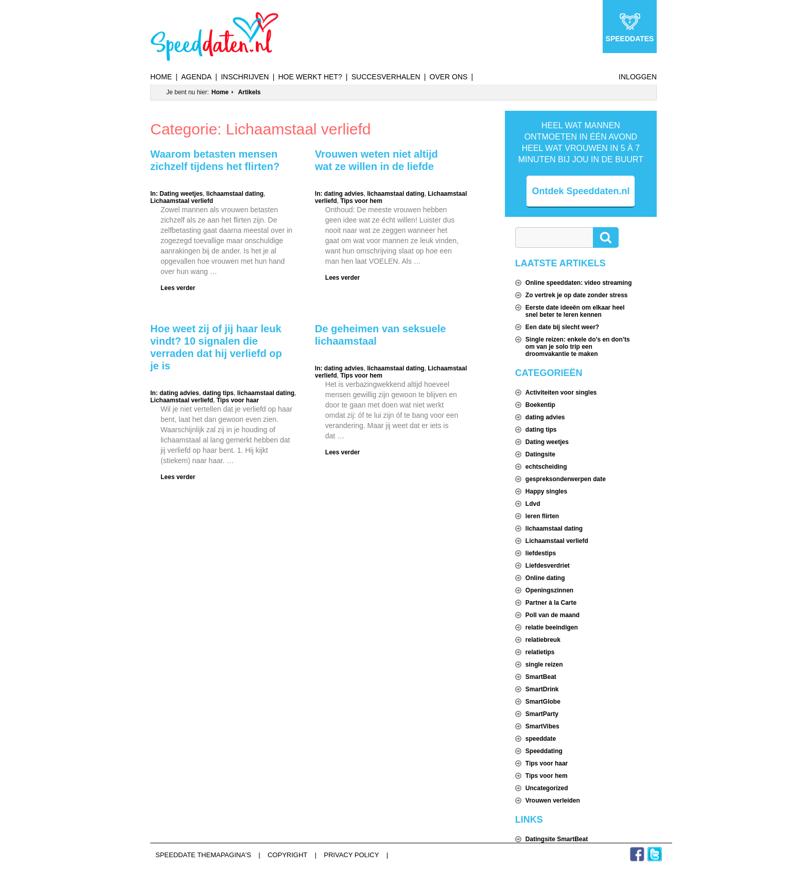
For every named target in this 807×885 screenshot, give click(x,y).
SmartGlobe (542, 701)
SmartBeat (540, 676)
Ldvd (532, 503)
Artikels (249, 92)
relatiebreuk (542, 639)
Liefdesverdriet (547, 565)
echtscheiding (546, 466)
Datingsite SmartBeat (556, 839)
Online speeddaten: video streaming (578, 282)
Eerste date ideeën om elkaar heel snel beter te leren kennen (575, 311)
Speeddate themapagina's (203, 855)
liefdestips (540, 553)
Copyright (287, 855)
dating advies (344, 193)
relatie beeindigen (551, 627)
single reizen (544, 664)
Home (161, 76)
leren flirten (542, 516)
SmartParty (541, 714)
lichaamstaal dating (235, 193)
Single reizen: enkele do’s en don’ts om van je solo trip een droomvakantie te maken (577, 347)
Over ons (449, 76)
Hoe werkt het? (310, 76)
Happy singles (546, 491)
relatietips (540, 652)
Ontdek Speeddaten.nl (580, 191)
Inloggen (638, 76)
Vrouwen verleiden (552, 800)
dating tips (218, 393)
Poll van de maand (552, 615)
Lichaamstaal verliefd (181, 201)
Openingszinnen (549, 590)
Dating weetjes (181, 193)
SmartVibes (542, 726)
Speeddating (544, 751)
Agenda (196, 76)
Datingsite (540, 454)
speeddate (540, 738)
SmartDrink (542, 689)
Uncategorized (546, 788)
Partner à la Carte (550, 602)
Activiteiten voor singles (561, 392)
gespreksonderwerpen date (565, 479)
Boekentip (540, 405)
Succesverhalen (386, 76)
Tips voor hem (361, 201)
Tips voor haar (238, 400)
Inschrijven (245, 76)
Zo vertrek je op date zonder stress (576, 295)
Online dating (545, 578)
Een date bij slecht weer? (562, 327)
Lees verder (178, 288)
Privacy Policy (351, 855)
